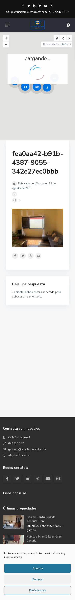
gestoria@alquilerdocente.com (27, 449)
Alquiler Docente (18, 455)
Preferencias (37, 590)
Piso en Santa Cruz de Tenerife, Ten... (41, 519)
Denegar (38, 579)
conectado (47, 292)
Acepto (37, 568)
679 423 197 (61, 12)
